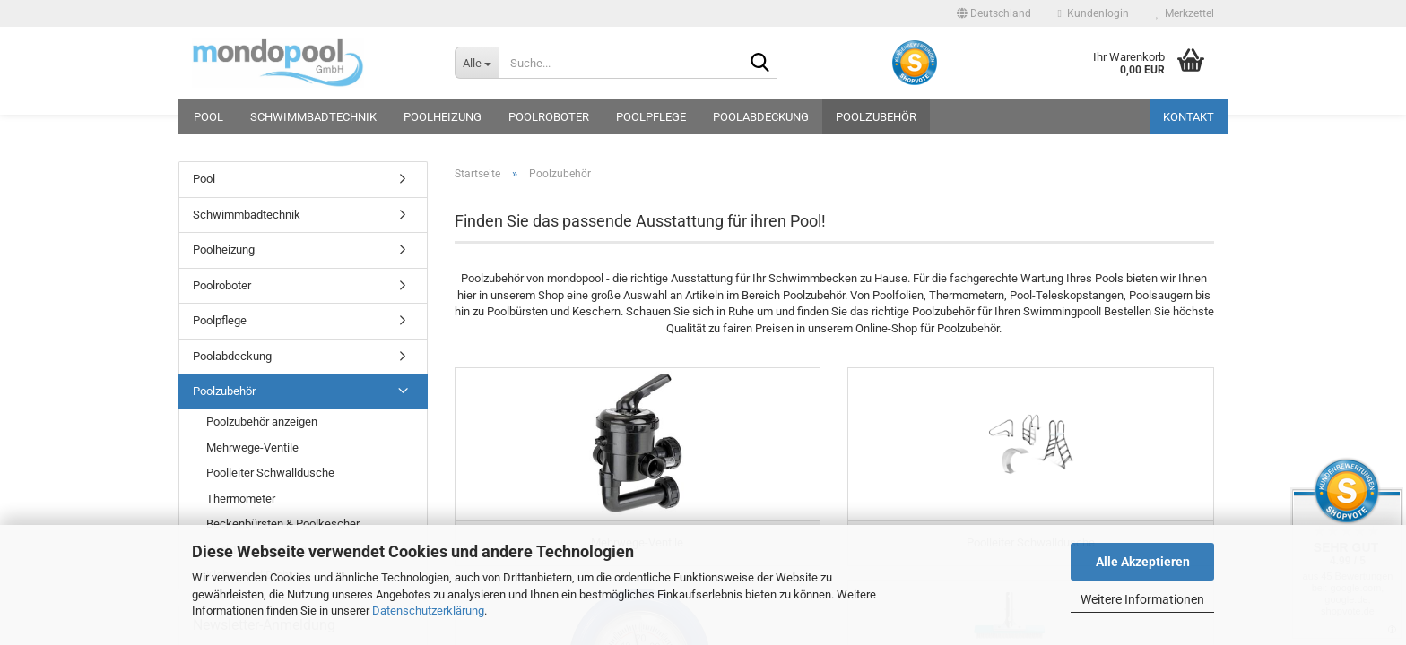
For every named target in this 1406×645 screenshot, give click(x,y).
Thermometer (240, 498)
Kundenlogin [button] (1093, 13)
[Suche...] (477, 63)
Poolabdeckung (761, 117)
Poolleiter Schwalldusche (270, 472)
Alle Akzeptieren (1143, 562)
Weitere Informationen (1142, 599)
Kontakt (1188, 117)
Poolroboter (548, 117)
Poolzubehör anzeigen (261, 421)
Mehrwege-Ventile (252, 447)
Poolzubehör (876, 117)
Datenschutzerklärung (428, 610)
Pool (208, 117)
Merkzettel (1185, 13)
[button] (994, 13)
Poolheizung (443, 117)
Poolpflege (651, 117)
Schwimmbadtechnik (313, 117)
